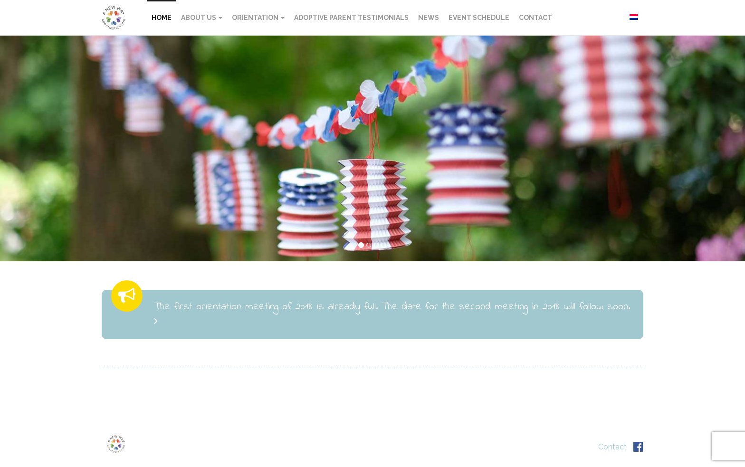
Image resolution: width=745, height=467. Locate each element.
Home (162, 17)
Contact (535, 17)
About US (201, 17)
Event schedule (479, 17)
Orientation (258, 17)
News (428, 17)
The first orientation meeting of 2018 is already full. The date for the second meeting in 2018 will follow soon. (392, 312)
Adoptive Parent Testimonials (351, 17)
